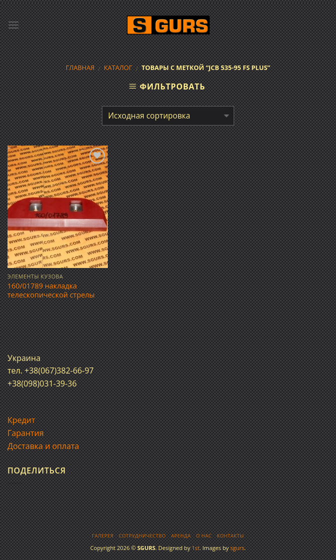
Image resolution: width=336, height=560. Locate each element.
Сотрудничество (142, 535)
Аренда (181, 535)
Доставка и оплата (43, 446)
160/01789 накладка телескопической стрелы (51, 291)
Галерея (102, 535)
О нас (204, 535)
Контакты (230, 535)
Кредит (21, 420)
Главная (80, 67)
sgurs (237, 548)
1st (196, 548)
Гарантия (25, 433)
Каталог (118, 67)
